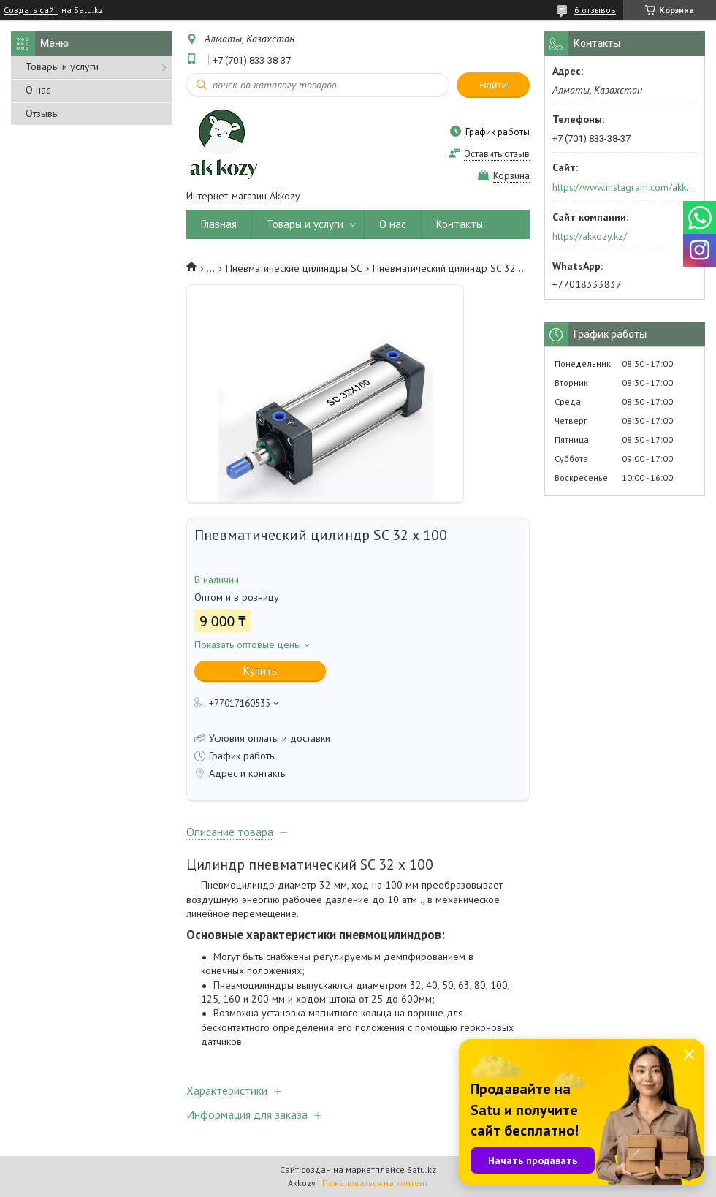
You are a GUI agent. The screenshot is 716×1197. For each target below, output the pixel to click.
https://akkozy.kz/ (589, 236)
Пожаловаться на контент (375, 1182)
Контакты (459, 223)
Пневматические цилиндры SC (294, 268)
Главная (219, 223)
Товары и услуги (62, 66)
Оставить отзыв (497, 154)
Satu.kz (421, 1169)
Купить (260, 670)
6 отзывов (595, 9)
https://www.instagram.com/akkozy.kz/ (623, 187)
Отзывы (42, 113)
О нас (38, 89)
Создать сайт (31, 10)
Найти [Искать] (493, 85)
